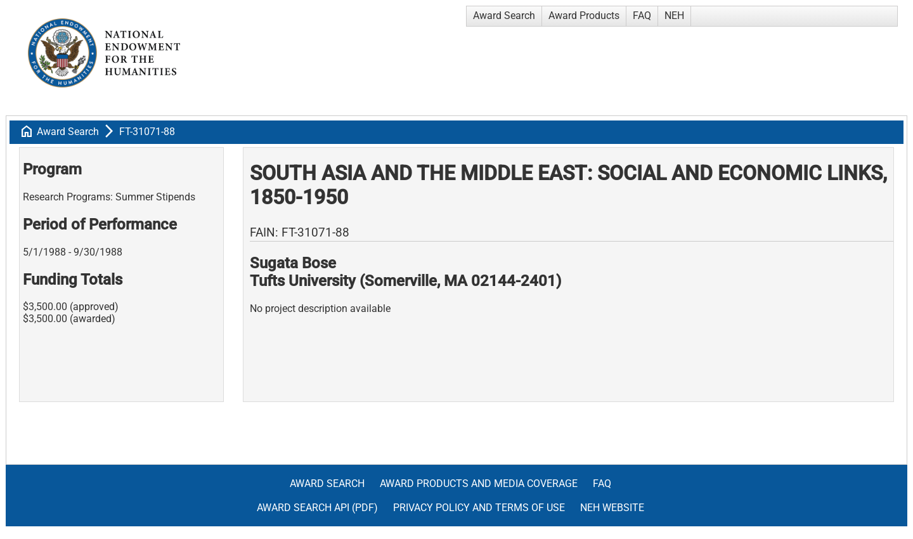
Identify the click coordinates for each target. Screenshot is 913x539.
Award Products (583, 16)
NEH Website (612, 508)
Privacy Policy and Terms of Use (479, 508)
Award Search (504, 16)
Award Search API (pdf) (317, 508)
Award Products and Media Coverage (479, 483)
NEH (674, 16)
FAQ (642, 16)
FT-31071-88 (147, 132)
